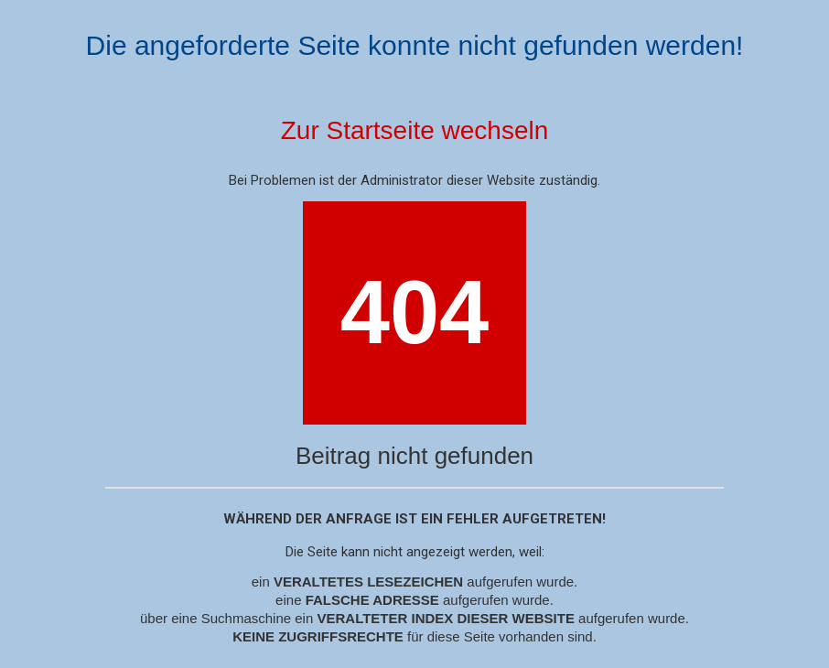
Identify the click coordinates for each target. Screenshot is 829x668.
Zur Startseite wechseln (415, 130)
